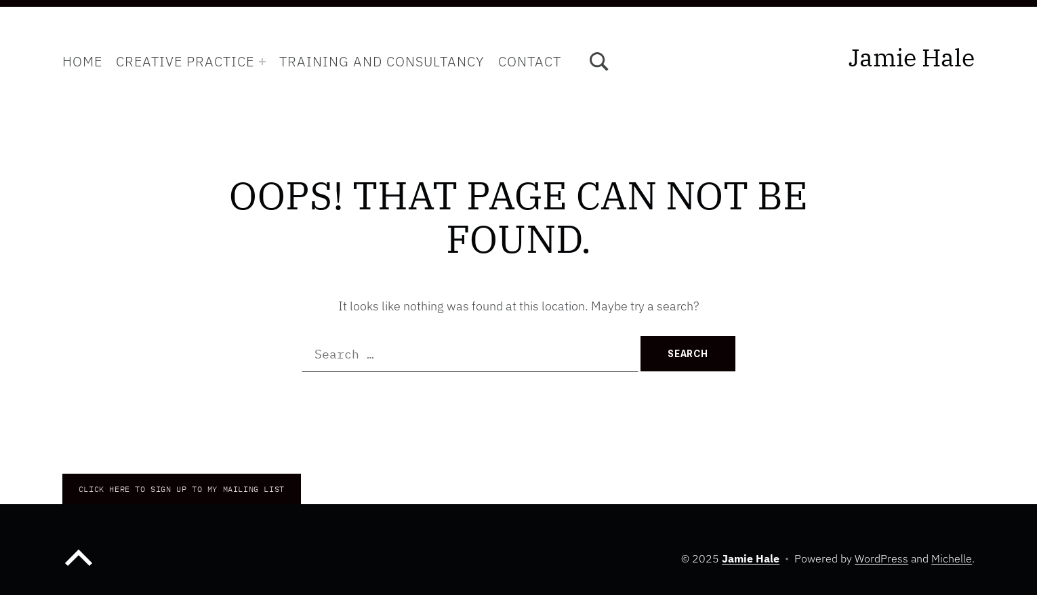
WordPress (881, 558)
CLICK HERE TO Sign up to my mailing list (182, 489)
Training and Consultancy (382, 61)
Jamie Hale (912, 57)
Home (82, 61)
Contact (529, 61)
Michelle (951, 558)
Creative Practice (185, 61)
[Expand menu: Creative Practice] (262, 61)
